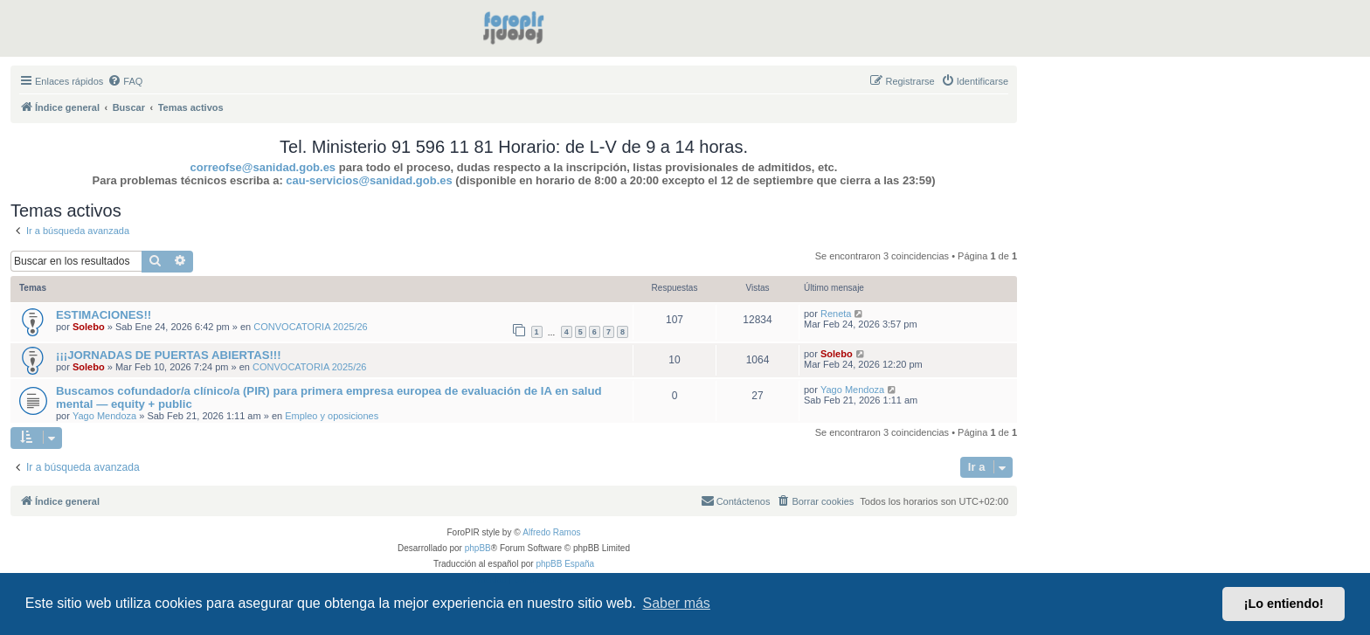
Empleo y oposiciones (331, 416)
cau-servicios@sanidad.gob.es (369, 180)
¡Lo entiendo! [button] (1284, 604)
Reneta (835, 313)
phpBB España (565, 564)
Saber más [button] (676, 603)
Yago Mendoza (104, 416)
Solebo (89, 326)
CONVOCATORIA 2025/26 (310, 326)
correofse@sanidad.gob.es (263, 167)
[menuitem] (124, 81)
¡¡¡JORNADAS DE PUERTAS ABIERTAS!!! (168, 355)
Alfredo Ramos (551, 532)
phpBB (478, 548)
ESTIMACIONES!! (103, 314)
